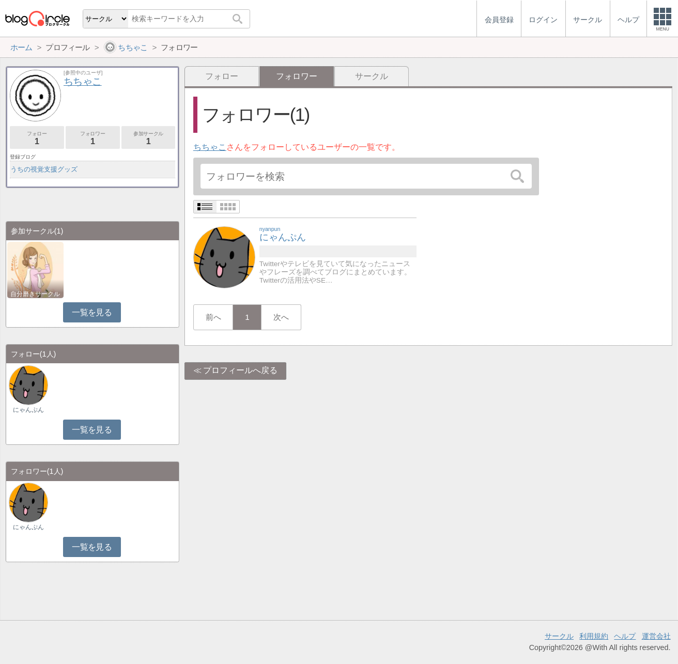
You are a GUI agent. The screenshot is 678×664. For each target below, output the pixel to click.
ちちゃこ (209, 147)
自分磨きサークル (35, 294)
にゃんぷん (28, 410)
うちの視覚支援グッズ (44, 169)
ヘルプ (625, 636)
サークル (371, 76)
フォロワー (93, 138)
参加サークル (148, 138)
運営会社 (656, 636)
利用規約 (593, 636)
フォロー (221, 76)
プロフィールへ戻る (240, 370)
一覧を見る (92, 312)
